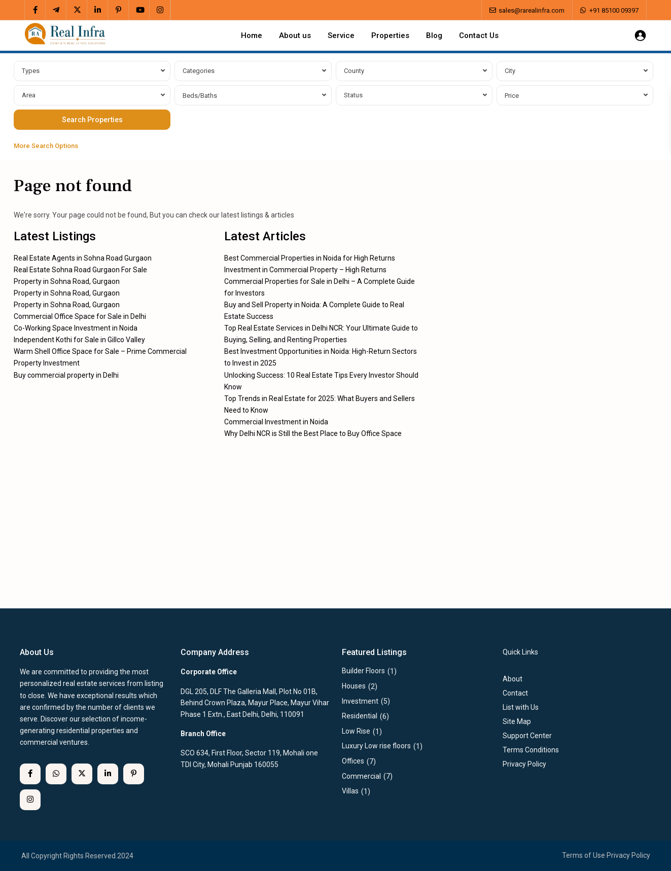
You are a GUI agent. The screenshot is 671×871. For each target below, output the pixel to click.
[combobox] (92, 71)
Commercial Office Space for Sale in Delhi (80, 316)
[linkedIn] (97, 10)
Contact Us (479, 35)
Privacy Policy (628, 855)
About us (295, 35)
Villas (350, 791)
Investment (360, 701)
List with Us (521, 707)
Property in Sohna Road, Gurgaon (67, 281)
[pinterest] (118, 10)
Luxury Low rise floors (376, 746)
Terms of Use (583, 855)
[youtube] (139, 10)
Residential (359, 716)
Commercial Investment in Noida (276, 422)
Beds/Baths (200, 95)
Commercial (361, 776)
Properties (390, 35)
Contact (515, 693)
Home (251, 35)
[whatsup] (56, 774)
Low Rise (356, 731)
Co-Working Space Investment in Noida (75, 328)
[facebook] (35, 10)
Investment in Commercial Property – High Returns (305, 270)
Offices (353, 761)
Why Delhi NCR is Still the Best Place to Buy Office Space (313, 433)
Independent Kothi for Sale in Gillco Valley (79, 340)
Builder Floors (363, 671)
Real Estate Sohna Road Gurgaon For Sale (80, 270)
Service (341, 35)
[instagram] (160, 10)
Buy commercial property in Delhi (66, 375)
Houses (354, 686)
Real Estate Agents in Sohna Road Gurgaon (83, 258)
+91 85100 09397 (614, 10)
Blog (434, 35)
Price (512, 95)
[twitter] (76, 10)
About (512, 679)
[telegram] (56, 10)
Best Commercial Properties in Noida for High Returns (309, 258)
